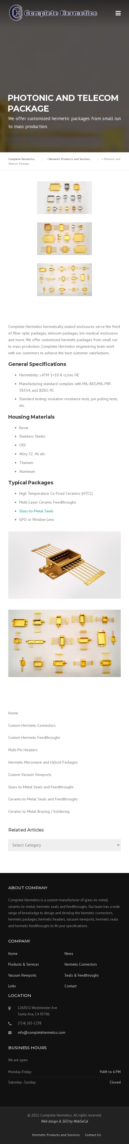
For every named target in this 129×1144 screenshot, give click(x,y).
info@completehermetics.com (41, 1032)
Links (12, 986)
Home (13, 713)
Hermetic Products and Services (56, 1135)
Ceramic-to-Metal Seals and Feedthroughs (43, 799)
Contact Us (93, 1135)
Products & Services (23, 964)
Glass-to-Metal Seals (36, 511)
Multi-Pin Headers (23, 749)
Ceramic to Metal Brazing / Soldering (38, 811)
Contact (70, 986)
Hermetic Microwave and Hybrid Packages (43, 762)
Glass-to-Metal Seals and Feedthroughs (41, 786)
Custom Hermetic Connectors (32, 725)
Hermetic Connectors (80, 964)
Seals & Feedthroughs (81, 975)
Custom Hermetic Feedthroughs (34, 737)
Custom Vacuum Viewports (29, 774)
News (68, 953)
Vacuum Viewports (22, 975)
